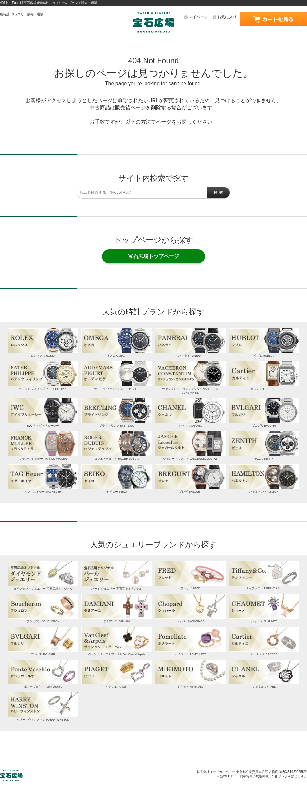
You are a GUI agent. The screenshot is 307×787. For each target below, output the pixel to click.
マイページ (198, 17)
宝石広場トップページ (153, 256)
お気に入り (227, 17)
